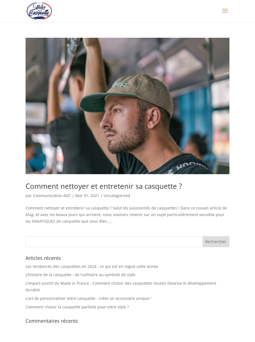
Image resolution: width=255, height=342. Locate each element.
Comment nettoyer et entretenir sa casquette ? (104, 186)
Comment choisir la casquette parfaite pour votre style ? (77, 306)
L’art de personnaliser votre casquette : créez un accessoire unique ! (88, 298)
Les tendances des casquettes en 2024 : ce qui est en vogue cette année (92, 266)
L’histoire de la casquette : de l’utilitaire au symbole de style (80, 274)
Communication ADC (52, 195)
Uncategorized (117, 195)
